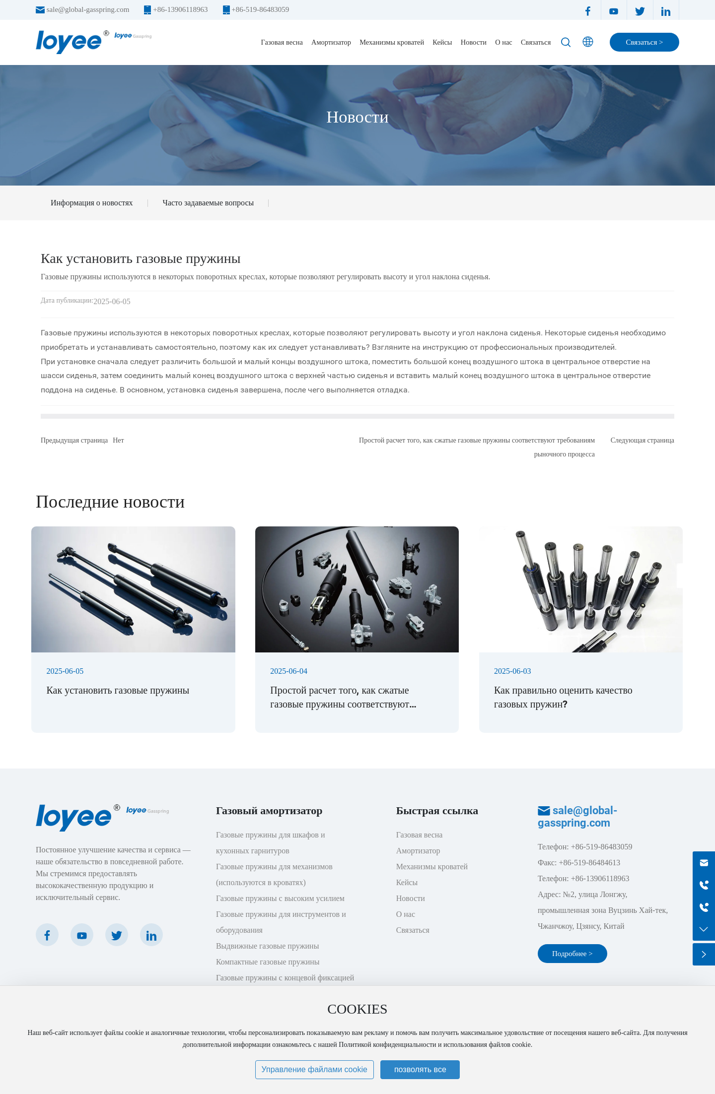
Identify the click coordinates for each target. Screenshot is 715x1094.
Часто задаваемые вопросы (208, 202)
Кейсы (407, 882)
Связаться (412, 930)
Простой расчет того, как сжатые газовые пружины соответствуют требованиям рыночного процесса (342, 704)
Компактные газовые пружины (268, 962)
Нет (118, 440)
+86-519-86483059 (260, 9)
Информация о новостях (92, 202)
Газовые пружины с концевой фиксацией (285, 977)
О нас (405, 914)
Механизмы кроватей (432, 866)
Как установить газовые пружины (117, 690)
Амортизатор (418, 850)
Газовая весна (419, 835)
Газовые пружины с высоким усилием (280, 898)
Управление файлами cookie (314, 1069)
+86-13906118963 (180, 9)
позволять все (420, 1069)
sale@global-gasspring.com (88, 9)
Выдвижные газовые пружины (267, 946)
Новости (357, 117)
